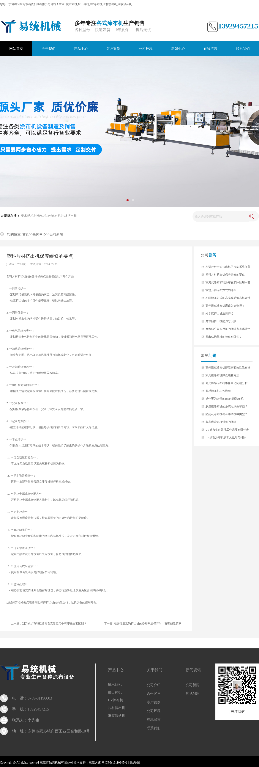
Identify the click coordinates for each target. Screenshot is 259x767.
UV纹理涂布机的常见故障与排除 (225, 437)
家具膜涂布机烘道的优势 (220, 421)
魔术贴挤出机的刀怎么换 (220, 321)
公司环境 (154, 711)
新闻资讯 (193, 670)
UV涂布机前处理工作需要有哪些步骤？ (227, 431)
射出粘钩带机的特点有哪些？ (223, 336)
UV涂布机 (96, 4)
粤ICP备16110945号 (114, 762)
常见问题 (192, 693)
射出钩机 (83, 4)
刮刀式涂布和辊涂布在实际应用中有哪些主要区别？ (54, 623)
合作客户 (154, 693)
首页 (25, 234)
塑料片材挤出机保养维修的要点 (225, 274)
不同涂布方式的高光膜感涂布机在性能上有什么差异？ (227, 299)
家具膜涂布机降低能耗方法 (222, 375)
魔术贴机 (71, 4)
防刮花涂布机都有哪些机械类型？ (226, 414)
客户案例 (154, 702)
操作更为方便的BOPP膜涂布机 (224, 398)
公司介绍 (154, 685)
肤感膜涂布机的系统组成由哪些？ (226, 406)
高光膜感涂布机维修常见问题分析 (226, 383)
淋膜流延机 (125, 4)
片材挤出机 (110, 4)
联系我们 (154, 728)
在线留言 (154, 719)
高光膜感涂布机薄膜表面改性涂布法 (227, 367)
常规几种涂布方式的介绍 (220, 290)
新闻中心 (39, 234)
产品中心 (115, 670)
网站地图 (133, 762)
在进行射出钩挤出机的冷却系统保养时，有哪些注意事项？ (227, 268)
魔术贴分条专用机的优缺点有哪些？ (227, 329)
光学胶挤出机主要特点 (219, 313)
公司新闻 (56, 234)
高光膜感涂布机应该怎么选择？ (225, 305)
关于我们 (154, 670)
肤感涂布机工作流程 (218, 390)
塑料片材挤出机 (16, 276)
